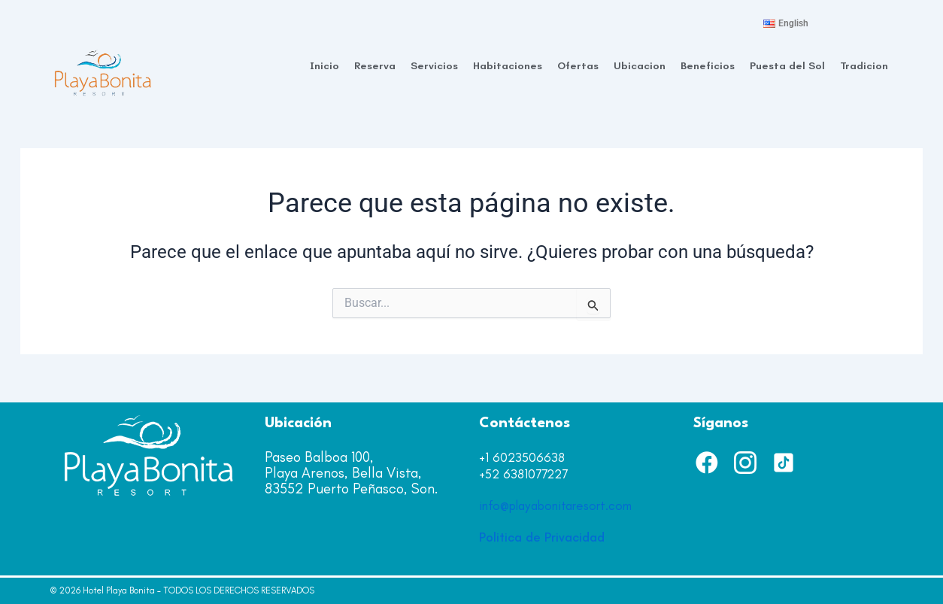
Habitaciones (507, 65)
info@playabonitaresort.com (555, 505)
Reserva (375, 65)
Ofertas (578, 65)
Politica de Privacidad (542, 537)
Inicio (324, 65)
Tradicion (864, 65)
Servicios (434, 65)
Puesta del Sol (787, 65)
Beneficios (708, 65)
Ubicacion (640, 65)
